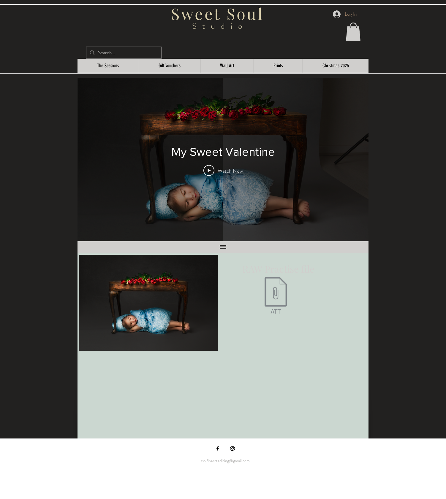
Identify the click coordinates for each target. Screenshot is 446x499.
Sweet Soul (220, 13)
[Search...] (123, 53)
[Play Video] (223, 171)
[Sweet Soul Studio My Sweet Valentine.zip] (275, 296)
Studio (220, 26)
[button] (353, 32)
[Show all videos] (223, 247)
